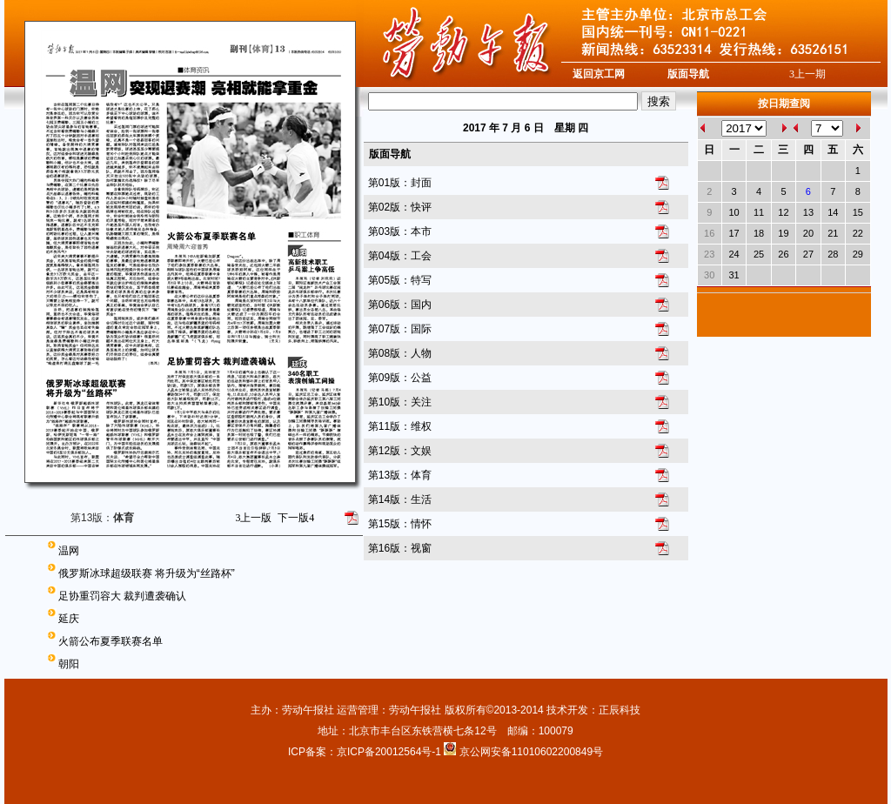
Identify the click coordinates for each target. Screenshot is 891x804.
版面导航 (688, 74)
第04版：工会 (400, 256)
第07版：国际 (400, 329)
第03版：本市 (400, 231)
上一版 (253, 518)
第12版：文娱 (400, 451)
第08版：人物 (400, 353)
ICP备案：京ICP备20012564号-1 (366, 752)
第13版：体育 (400, 475)
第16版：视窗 (400, 548)
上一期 (807, 74)
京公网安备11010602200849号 (531, 752)
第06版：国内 (400, 304)
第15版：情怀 (400, 524)
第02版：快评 (400, 207)
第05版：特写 (400, 280)
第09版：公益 (400, 378)
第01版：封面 (400, 183)
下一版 (296, 518)
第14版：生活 (400, 499)
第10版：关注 (400, 402)
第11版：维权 (400, 426)
